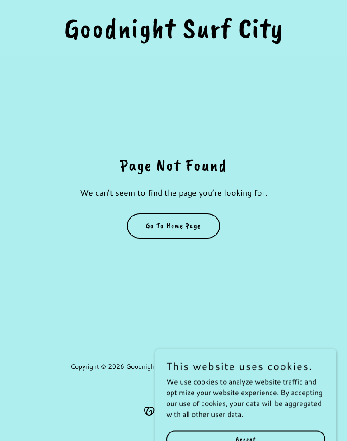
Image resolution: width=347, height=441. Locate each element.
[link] (173, 34)
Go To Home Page (173, 225)
